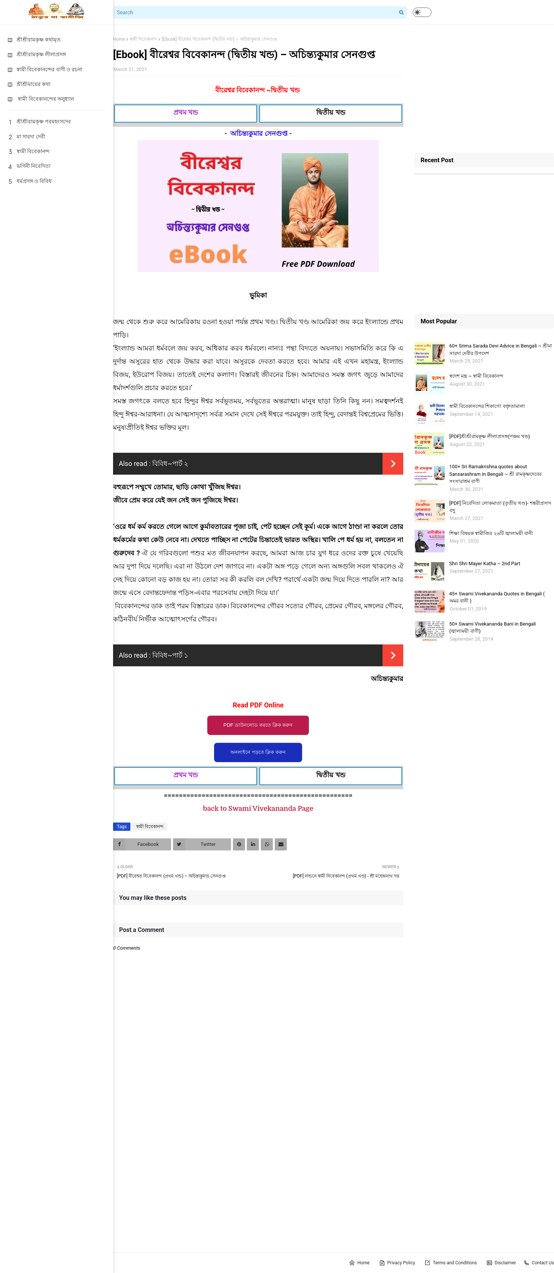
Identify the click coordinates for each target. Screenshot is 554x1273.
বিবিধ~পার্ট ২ (170, 463)
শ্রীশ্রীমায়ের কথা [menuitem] (29, 84)
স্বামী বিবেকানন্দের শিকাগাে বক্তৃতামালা (487, 406)
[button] (422, 12)
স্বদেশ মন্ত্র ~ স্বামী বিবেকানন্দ (476, 376)
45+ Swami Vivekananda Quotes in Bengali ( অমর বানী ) (497, 597)
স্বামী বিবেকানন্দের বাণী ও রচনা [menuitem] (45, 69)
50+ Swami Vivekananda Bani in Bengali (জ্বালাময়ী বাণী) (492, 627)
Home (119, 39)
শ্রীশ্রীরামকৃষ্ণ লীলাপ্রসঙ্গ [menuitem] (37, 54)
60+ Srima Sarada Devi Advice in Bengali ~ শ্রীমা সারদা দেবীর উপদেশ (500, 349)
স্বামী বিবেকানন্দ (28, 151)
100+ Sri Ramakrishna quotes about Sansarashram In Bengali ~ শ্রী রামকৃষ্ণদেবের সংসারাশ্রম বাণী (495, 474)
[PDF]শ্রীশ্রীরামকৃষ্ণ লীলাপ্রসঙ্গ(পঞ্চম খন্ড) (489, 436)
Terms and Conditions (450, 1263)
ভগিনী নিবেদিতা (29, 166)
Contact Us (538, 1263)
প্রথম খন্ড (185, 112)
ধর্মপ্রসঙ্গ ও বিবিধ (30, 181)
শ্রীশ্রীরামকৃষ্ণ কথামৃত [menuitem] (34, 40)
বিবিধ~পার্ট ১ (170, 655)
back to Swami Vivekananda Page (258, 808)
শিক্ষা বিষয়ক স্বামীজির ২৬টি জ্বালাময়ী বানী (491, 533)
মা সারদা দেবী (26, 137)
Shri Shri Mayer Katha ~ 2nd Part (484, 563)
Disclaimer (501, 1263)
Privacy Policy (397, 1263)
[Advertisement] (484, 88)
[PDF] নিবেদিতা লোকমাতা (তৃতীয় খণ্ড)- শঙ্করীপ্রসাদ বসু (500, 507)
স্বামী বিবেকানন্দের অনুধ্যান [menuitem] (41, 99)
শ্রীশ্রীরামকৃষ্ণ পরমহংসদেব (39, 121)
